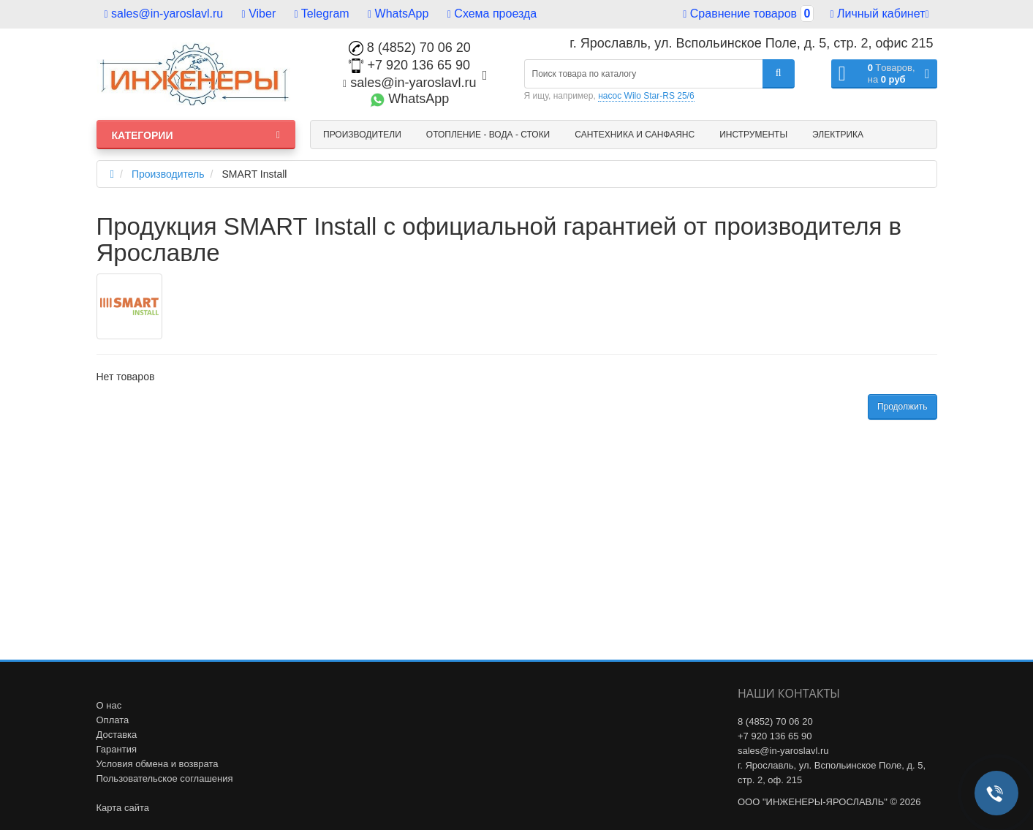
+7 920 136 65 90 (409, 65)
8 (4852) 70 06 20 (410, 47)
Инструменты (753, 134)
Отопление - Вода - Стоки (488, 134)
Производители (362, 134)
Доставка (117, 734)
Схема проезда (492, 13)
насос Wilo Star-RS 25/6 (646, 96)
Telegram (322, 13)
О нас (109, 705)
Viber (259, 13)
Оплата (113, 719)
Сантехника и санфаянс (635, 134)
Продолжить (902, 406)
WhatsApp (398, 13)
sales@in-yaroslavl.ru (164, 13)
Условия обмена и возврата (158, 763)
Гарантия (117, 749)
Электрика (837, 134)
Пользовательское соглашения (165, 778)
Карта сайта (123, 807)
